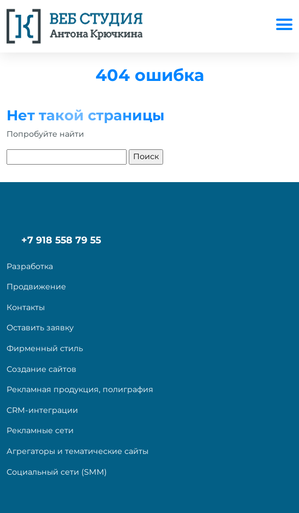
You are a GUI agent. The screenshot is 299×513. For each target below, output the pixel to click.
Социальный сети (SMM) (57, 472)
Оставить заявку (40, 328)
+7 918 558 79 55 (61, 240)
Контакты (26, 307)
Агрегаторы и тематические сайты (77, 451)
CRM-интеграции (42, 410)
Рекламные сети (40, 430)
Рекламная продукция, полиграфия (80, 389)
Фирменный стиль (45, 348)
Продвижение (36, 287)
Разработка (30, 266)
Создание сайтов (41, 369)
